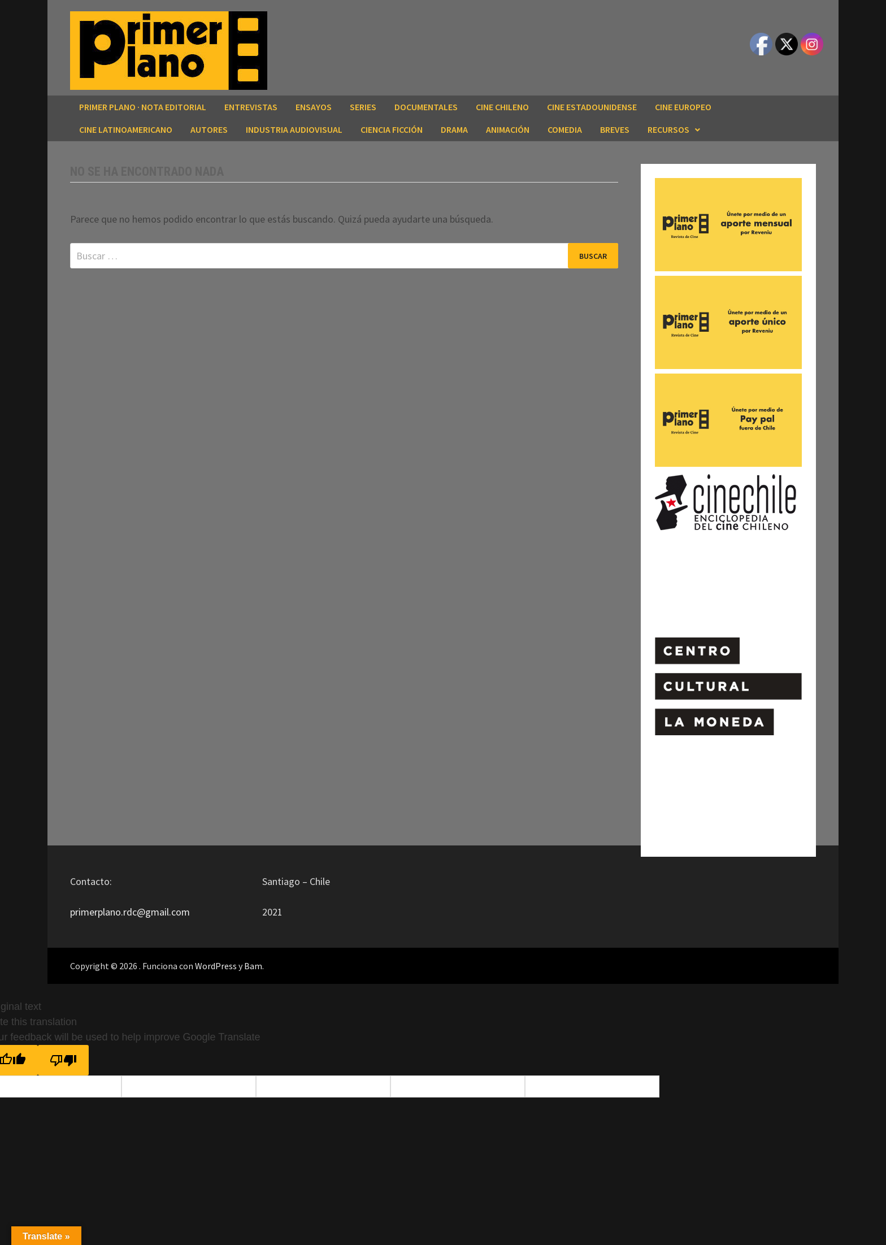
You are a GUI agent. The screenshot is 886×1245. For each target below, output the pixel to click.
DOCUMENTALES (426, 106)
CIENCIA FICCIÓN (392, 129)
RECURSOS (668, 129)
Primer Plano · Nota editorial (142, 106)
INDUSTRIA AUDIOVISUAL (294, 129)
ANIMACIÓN (507, 129)
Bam (253, 965)
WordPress (216, 965)
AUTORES (209, 129)
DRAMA (454, 129)
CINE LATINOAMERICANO (125, 129)
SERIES (363, 106)
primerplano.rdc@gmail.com (130, 911)
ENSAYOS (314, 106)
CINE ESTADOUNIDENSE (592, 106)
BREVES (614, 129)
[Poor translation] (63, 1060)
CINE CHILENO (502, 106)
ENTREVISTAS (250, 106)
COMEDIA (565, 129)
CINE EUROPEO (683, 106)
